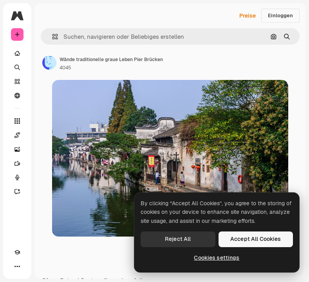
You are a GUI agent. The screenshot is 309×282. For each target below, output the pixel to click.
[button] (52, 37)
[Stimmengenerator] (17, 177)
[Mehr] (17, 266)
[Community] (17, 95)
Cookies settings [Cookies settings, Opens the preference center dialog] (216, 257)
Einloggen (280, 15)
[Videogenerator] (17, 163)
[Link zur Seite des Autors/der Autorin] (49, 63)
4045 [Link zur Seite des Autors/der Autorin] (65, 68)
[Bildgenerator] (17, 149)
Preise (247, 15)
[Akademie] (17, 252)
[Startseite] (17, 53)
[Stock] (17, 81)
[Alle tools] (17, 121)
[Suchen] (17, 67)
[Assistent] (17, 191)
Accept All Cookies (255, 238)
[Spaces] (17, 135)
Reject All (178, 238)
